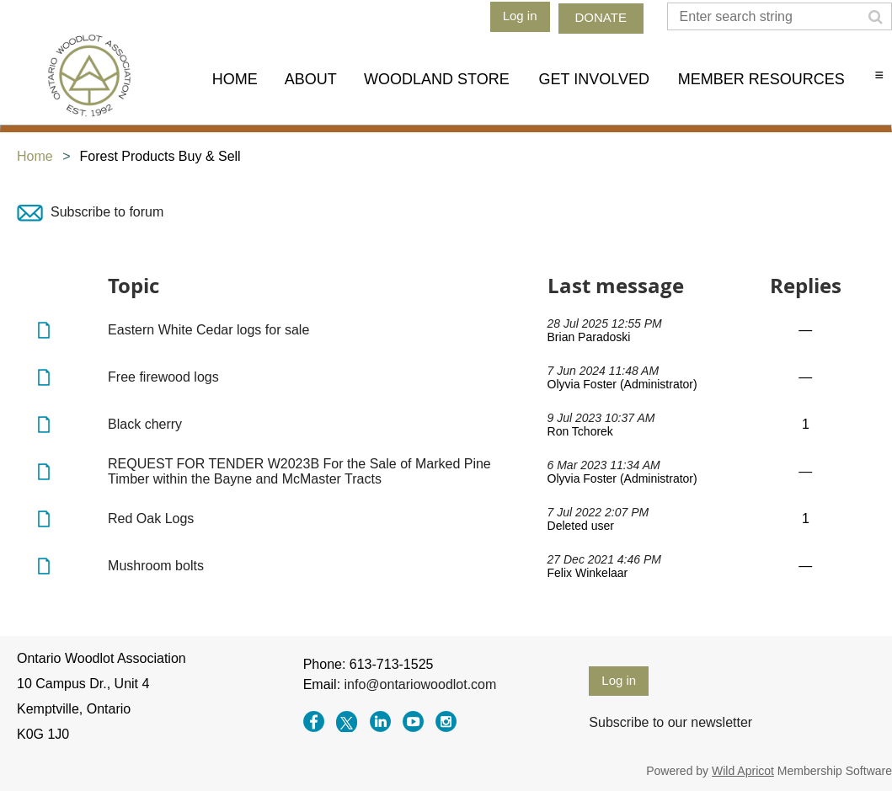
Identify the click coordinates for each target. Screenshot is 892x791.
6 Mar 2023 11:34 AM (603, 465)
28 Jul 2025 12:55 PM (604, 323)
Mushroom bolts (156, 566)
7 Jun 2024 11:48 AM (603, 370)
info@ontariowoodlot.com (421, 684)
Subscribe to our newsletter (670, 722)
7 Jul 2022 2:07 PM (598, 512)
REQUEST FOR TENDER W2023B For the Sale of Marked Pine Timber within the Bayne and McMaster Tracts (299, 471)
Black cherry (145, 424)
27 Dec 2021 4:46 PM (604, 559)
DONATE (601, 17)
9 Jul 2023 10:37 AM (601, 418)
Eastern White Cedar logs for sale (208, 330)
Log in (520, 15)
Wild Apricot (743, 771)
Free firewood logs (163, 377)
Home (35, 156)
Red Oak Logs (151, 518)
